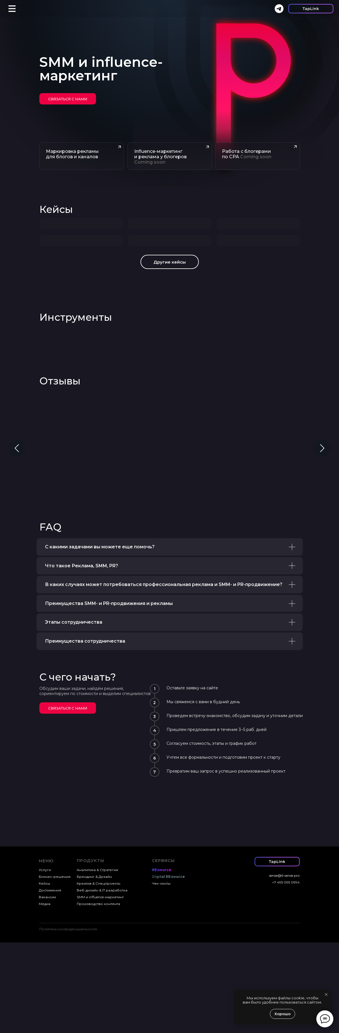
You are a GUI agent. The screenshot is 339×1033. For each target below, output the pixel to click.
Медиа (44, 994)
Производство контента (98, 994)
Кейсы (56, 209)
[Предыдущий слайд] (16, 538)
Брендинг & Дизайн (94, 967)
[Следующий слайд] (322, 538)
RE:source (161, 960)
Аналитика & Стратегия (97, 960)
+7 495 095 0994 (286, 973)
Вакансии (47, 987)
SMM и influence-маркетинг (100, 987)
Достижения (50, 981)
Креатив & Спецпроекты (98, 974)
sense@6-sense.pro (284, 966)
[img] (67, 98)
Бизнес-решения (55, 967)
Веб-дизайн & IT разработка (102, 981)
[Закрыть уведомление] (326, 994)
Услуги (45, 960)
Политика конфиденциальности (68, 1019)
